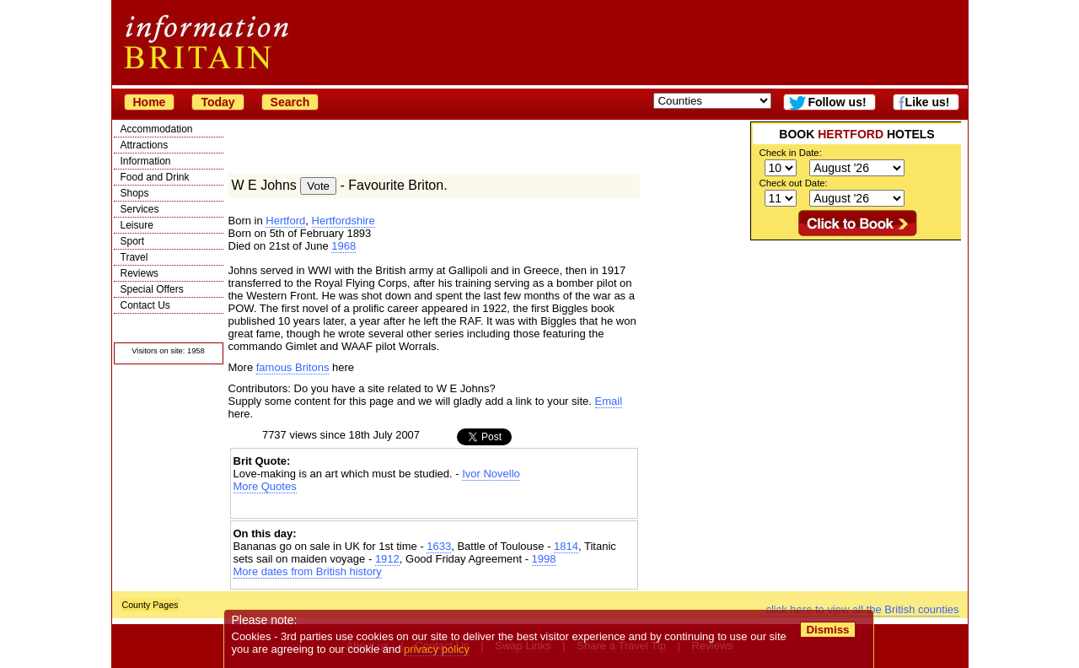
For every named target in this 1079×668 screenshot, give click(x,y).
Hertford (285, 220)
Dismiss (828, 629)
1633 (439, 546)
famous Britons (293, 367)
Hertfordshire (343, 220)
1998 (544, 558)
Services (140, 209)
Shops (135, 193)
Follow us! (837, 102)
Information (146, 161)
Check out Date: (794, 183)
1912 (387, 558)
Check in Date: (791, 153)
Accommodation (157, 129)
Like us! (927, 102)
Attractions (145, 145)
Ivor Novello (491, 473)
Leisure (137, 225)
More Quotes (265, 486)
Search (290, 102)
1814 (566, 546)
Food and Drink (155, 177)
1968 (343, 246)
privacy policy (437, 649)
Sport (133, 241)
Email (609, 401)
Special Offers (152, 289)
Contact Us (145, 305)
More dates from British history (308, 571)
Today (217, 102)
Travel (134, 257)
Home (149, 102)
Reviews (139, 273)
